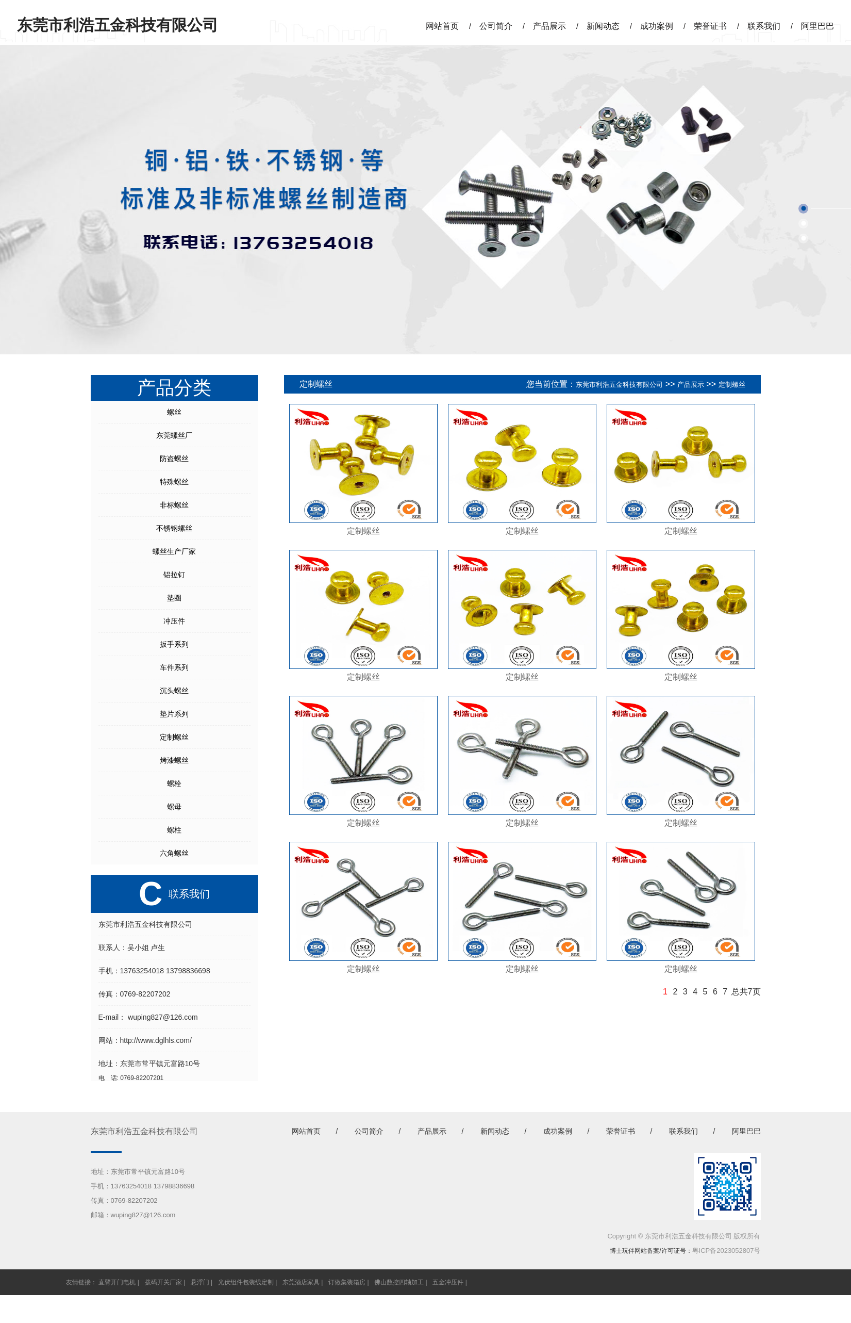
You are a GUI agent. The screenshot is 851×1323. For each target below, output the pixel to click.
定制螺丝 (174, 737)
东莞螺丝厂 (174, 435)
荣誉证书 (710, 26)
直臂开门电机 (117, 1282)
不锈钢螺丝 (174, 528)
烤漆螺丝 (174, 760)
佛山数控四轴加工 (399, 1282)
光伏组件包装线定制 (246, 1282)
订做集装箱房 (346, 1282)
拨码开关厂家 (163, 1282)
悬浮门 (200, 1282)
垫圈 (174, 597)
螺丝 (174, 412)
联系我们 (763, 26)
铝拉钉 (174, 574)
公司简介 (495, 26)
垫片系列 (174, 713)
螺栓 (174, 783)
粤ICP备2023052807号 (726, 1250)
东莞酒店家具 (301, 1282)
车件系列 (174, 667)
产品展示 (549, 26)
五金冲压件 (447, 1282)
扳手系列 (174, 644)
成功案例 (656, 26)
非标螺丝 (174, 505)
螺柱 (174, 830)
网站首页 (442, 26)
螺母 (174, 806)
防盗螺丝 (174, 458)
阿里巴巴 (817, 26)
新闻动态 (603, 26)
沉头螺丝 (174, 690)
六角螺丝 (174, 853)
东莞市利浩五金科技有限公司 (619, 384)
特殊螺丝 (174, 481)
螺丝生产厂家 (174, 551)
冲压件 (174, 621)
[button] (803, 209)
